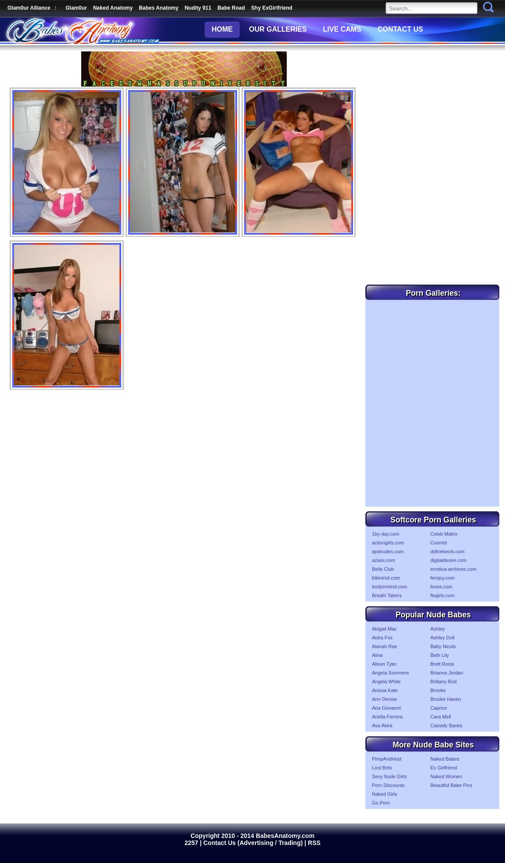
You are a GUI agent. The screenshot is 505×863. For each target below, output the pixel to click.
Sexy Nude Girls (389, 776)
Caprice (438, 708)
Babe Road (231, 8)
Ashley (437, 628)
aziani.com (383, 560)
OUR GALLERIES (278, 29)
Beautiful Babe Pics (451, 785)
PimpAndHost (386, 758)
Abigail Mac (384, 628)
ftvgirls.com (442, 595)
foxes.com (441, 586)
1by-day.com (385, 534)
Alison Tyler (384, 664)
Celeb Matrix (444, 534)
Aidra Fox (382, 637)
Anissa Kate (385, 690)
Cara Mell (440, 716)
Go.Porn (381, 802)
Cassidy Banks (446, 725)
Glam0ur (76, 8)
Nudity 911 (197, 8)
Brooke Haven (445, 699)
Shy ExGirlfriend (271, 8)
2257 (192, 842)
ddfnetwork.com (447, 551)
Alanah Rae (384, 646)
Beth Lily (439, 655)
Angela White (386, 681)
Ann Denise (384, 699)
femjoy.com (442, 577)
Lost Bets (382, 767)
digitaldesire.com (448, 560)
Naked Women (446, 776)
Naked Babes (444, 758)
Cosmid (438, 542)
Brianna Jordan (446, 672)
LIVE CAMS (342, 29)
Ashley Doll (442, 637)
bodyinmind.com (389, 586)
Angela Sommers (390, 672)
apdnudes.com (388, 551)
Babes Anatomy (158, 8)
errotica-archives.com (453, 569)
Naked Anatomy (113, 8)
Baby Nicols (443, 646)
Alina (377, 655)
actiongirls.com (388, 542)
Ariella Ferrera (387, 716)
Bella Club (383, 569)
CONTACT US (400, 29)
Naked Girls (384, 794)
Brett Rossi (442, 664)
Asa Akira (382, 725)
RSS (314, 842)
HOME (222, 29)
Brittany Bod (443, 681)
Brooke (438, 690)
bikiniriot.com (386, 577)
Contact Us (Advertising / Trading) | (255, 842)
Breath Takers (387, 595)
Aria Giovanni (386, 708)
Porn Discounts (388, 785)
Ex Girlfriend (443, 767)
